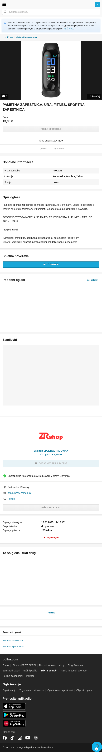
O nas (6, 665)
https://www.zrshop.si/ (19, 493)
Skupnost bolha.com (36, 738)
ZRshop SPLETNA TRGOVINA (51, 450)
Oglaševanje (9, 690)
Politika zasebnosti (13, 676)
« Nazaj (51, 613)
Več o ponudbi (51, 264)
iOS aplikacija (14, 706)
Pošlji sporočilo (51, 129)
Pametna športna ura (13, 646)
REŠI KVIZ (69, 29)
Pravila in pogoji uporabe (73, 670)
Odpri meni (4, 4)
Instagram (20, 738)
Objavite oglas (84, 690)
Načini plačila (30, 670)
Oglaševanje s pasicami (60, 690)
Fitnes (10, 37)
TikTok (12, 738)
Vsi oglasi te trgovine (51, 454)
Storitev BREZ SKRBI (24, 665)
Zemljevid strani (11, 670)
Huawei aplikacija (14, 723)
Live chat (97, 747)
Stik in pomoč (48, 670)
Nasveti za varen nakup (51, 665)
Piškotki (30, 676)
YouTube (27, 738)
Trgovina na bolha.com (32, 690)
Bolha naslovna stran (51, 4)
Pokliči (11, 498)
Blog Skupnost (75, 665)
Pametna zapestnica (13, 640)
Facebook (5, 738)
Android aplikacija (14, 714)
